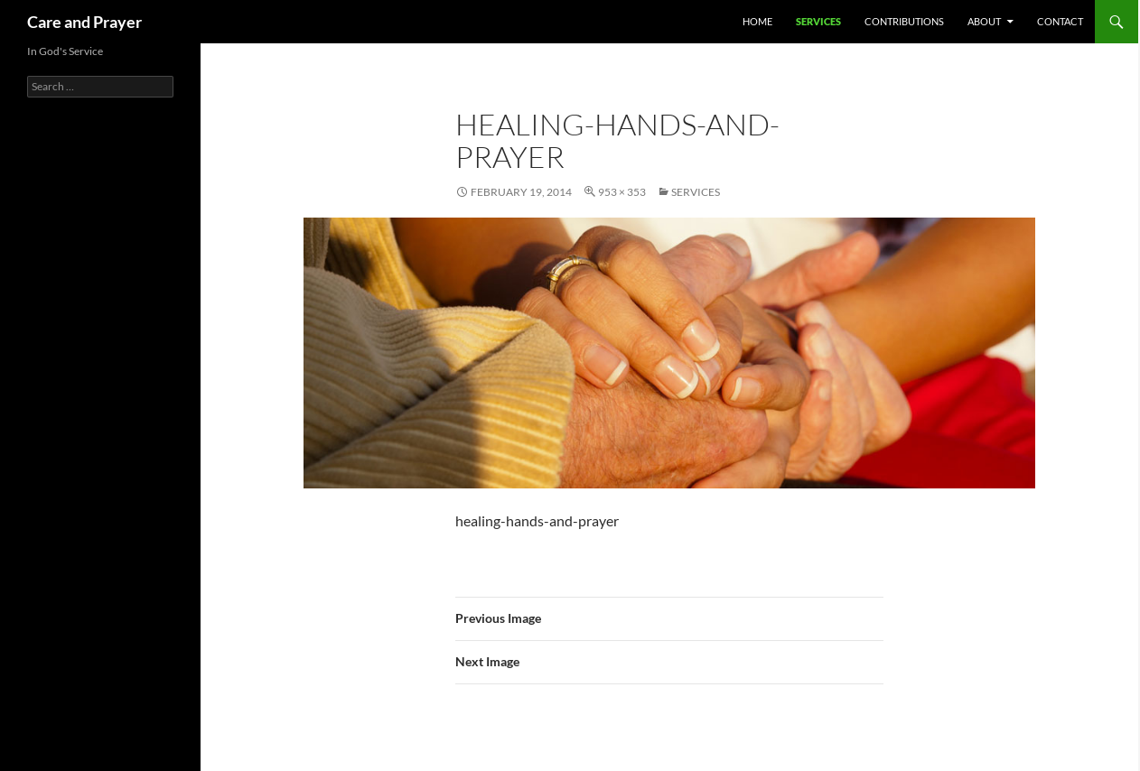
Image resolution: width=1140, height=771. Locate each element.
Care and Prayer (84, 22)
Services (818, 21)
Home (757, 21)
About (984, 21)
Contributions (904, 21)
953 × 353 (622, 192)
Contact (1060, 21)
